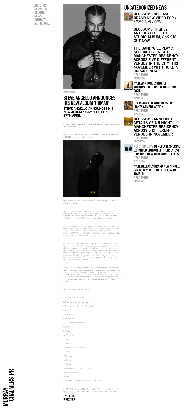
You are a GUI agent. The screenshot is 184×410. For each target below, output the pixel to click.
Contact (40, 19)
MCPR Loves (42, 23)
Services (40, 9)
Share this (69, 399)
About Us (40, 5)
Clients (39, 12)
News (38, 16)
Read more (141, 74)
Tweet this (69, 396)
